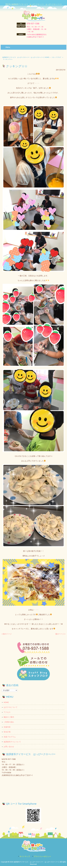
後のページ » (60, 634)
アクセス (7, 712)
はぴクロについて (10, 707)
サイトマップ (25, 856)
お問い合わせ (9, 747)
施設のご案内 (9, 717)
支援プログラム (10, 737)
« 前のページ (7, 634)
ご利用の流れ (9, 722)
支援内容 (7, 727)
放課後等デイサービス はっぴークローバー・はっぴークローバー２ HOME (25, 57)
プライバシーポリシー (42, 856)
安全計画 (7, 732)
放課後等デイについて (12, 742)
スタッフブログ (56, 57)
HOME (6, 702)
